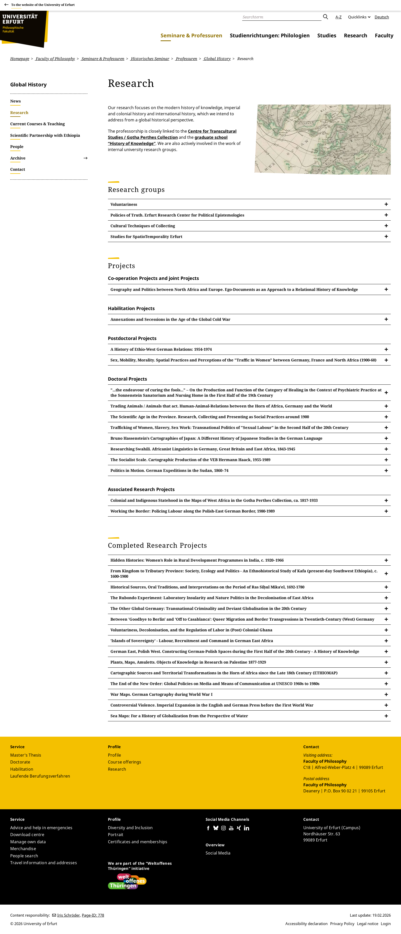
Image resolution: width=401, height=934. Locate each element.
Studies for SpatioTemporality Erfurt (146, 236)
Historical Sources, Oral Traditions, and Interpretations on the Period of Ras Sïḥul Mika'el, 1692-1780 (207, 586)
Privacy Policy (342, 923)
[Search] (281, 17)
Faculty (384, 35)
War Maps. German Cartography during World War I (161, 694)
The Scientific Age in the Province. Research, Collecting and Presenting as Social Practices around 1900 (209, 416)
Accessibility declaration (306, 923)
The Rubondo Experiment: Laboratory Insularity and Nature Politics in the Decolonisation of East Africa (212, 597)
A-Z (339, 16)
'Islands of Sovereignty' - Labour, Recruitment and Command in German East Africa (191, 640)
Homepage (19, 58)
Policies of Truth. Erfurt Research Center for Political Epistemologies (177, 214)
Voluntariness (123, 204)
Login (386, 923)
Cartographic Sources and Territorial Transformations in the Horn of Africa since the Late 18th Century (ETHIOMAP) (224, 672)
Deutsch (382, 16)
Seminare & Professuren (191, 35)
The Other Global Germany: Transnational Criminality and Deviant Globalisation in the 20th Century (208, 608)
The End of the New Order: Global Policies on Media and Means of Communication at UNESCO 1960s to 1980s (214, 683)
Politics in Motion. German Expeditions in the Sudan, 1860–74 (169, 470)
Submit (325, 17)
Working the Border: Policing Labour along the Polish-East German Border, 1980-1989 (192, 511)
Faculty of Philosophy (55, 58)
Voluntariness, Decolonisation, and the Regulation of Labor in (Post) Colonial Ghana (191, 629)
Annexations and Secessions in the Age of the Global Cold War (170, 319)
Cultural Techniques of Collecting (142, 225)
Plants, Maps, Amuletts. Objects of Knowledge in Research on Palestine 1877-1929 (188, 662)
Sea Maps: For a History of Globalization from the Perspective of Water (179, 715)
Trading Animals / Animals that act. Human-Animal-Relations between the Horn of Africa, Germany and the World (221, 405)
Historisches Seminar (149, 58)
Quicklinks (357, 16)
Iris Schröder (68, 915)
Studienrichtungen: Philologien (270, 35)
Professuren (186, 58)
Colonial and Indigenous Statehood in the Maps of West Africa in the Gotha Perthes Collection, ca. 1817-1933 (214, 500)
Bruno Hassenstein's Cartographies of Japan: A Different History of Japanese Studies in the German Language (216, 438)
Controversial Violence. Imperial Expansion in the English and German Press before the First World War (212, 705)
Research (355, 35)
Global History (217, 58)
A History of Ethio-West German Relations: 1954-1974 (161, 349)
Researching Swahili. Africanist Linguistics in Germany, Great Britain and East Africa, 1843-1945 (202, 448)
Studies (326, 35)
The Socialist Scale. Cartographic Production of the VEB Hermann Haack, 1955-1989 (190, 459)
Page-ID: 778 (93, 915)
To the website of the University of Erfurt (43, 5)
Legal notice (367, 923)
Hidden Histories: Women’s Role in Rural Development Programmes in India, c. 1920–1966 (197, 560)
